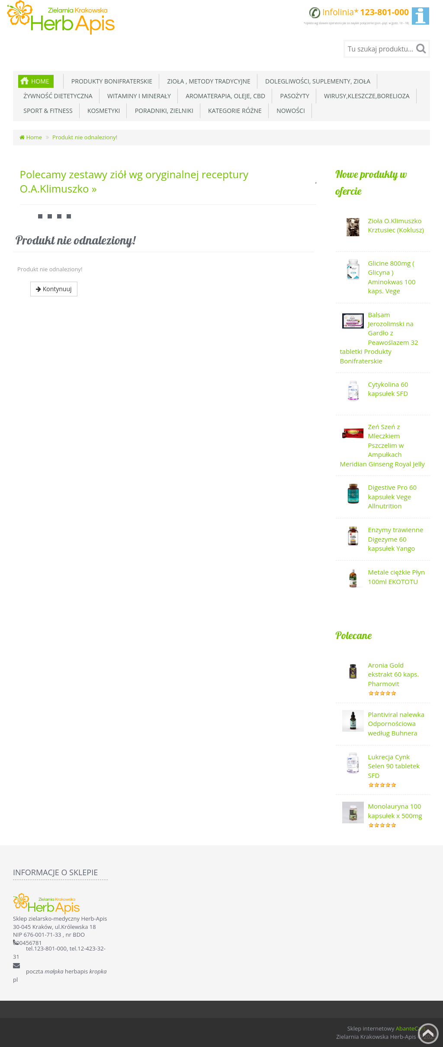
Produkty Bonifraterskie (110, 81)
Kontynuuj (54, 289)
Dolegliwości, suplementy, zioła (316, 81)
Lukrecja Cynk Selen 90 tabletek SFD (394, 766)
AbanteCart (411, 1028)
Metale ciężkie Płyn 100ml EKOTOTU (396, 576)
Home (40, 81)
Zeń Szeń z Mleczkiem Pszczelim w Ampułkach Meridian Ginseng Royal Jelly (382, 445)
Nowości (289, 110)
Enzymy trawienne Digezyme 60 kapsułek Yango (396, 538)
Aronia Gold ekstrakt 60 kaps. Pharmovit (393, 674)
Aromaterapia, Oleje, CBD (224, 96)
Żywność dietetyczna (56, 96)
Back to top (428, 1033)
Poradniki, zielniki (162, 110)
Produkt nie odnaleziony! (84, 137)
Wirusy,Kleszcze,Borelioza (365, 96)
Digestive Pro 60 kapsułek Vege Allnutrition (392, 496)
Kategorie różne (233, 110)
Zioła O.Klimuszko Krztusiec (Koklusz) (396, 225)
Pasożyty (293, 96)
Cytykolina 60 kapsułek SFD (388, 389)
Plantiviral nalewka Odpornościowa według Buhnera (396, 723)
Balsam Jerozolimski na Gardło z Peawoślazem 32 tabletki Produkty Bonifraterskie (379, 337)
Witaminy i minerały (137, 96)
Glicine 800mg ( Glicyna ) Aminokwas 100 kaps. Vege (392, 277)
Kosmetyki (102, 110)
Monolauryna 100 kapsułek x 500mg (395, 810)
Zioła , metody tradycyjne (207, 81)
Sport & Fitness (46, 110)
